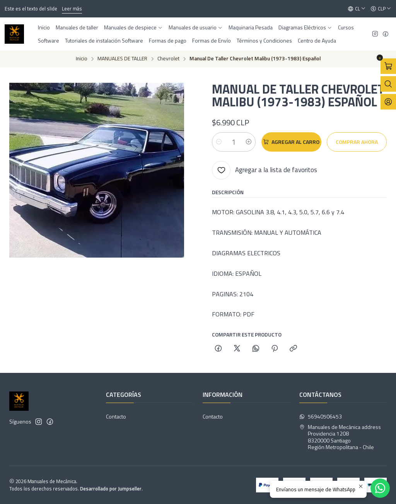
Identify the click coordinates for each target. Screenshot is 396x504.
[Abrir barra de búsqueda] (388, 84)
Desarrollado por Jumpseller (111, 488)
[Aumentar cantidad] (248, 142)
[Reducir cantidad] (218, 142)
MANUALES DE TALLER (122, 59)
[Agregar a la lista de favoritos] (264, 170)
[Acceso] (388, 101)
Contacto (116, 416)
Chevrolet (168, 59)
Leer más (72, 8)
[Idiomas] (357, 9)
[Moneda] (380, 9)
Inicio (81, 59)
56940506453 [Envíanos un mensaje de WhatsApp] (320, 416)
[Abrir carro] (388, 66)
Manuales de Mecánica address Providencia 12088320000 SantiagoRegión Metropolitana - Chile (340, 437)
